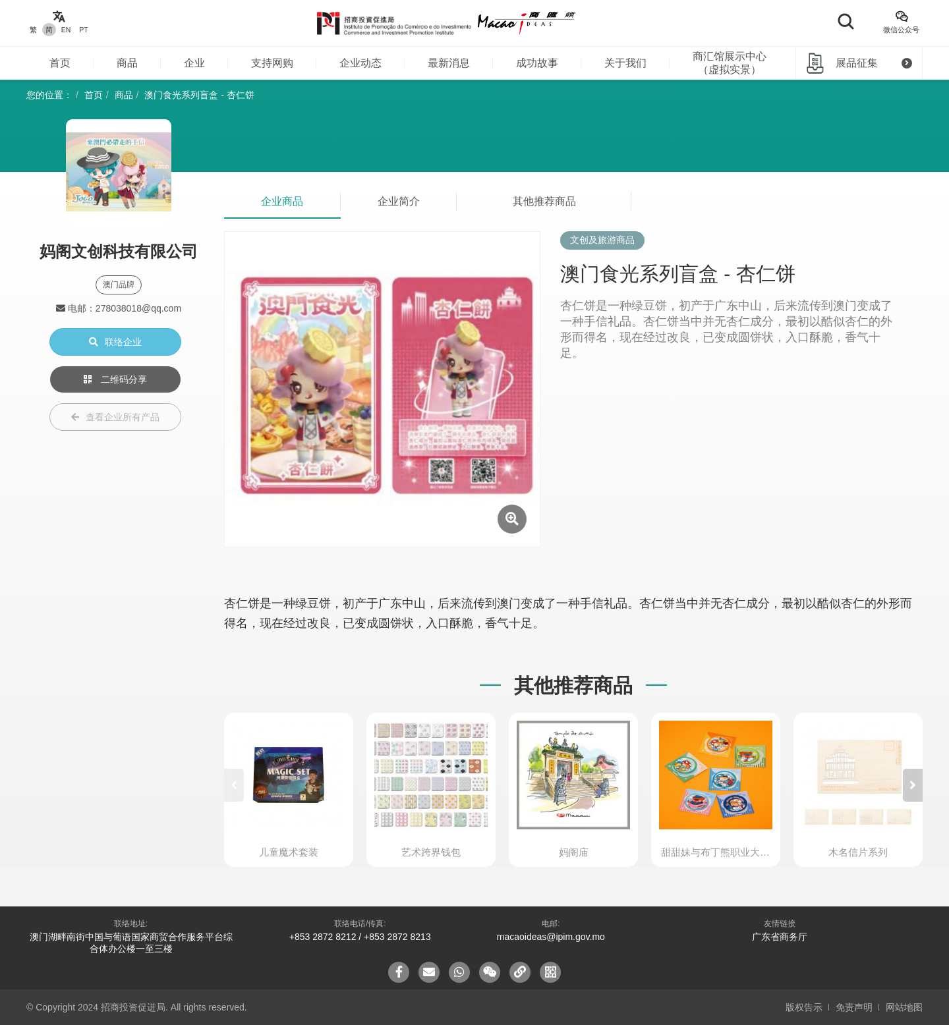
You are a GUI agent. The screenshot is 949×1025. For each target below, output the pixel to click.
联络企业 (115, 342)
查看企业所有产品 (115, 417)
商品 (127, 63)
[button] (913, 785)
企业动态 (360, 63)
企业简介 (399, 201)
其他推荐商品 (544, 201)
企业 (194, 63)
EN (66, 30)
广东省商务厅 (779, 936)
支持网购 (272, 63)
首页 (60, 63)
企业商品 (282, 201)
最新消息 (449, 63)
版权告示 (804, 1007)
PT (83, 30)
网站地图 (904, 1007)
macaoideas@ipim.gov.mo (551, 936)
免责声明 (854, 1007)
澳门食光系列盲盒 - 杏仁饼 (199, 95)
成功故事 (537, 63)
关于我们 (625, 63)
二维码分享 (115, 379)
